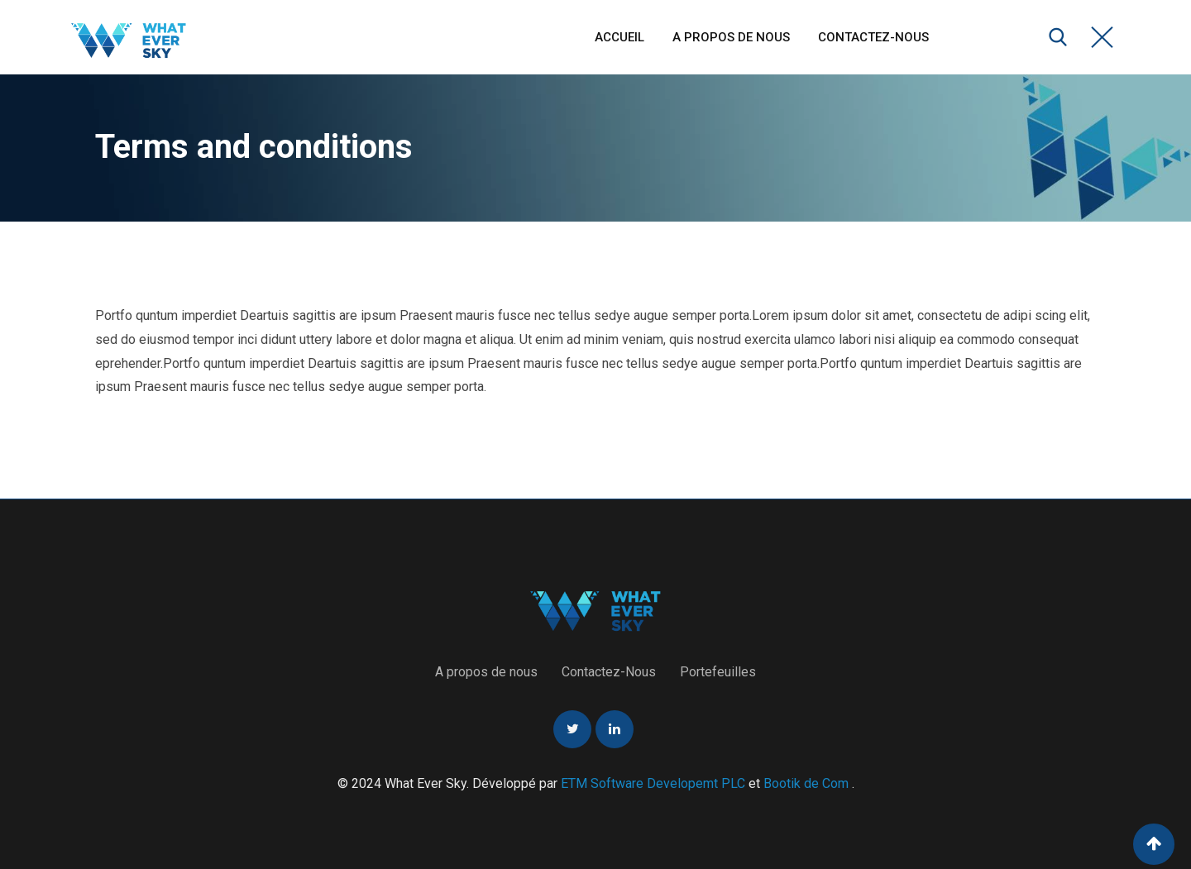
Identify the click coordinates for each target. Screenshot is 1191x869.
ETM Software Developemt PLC (655, 783)
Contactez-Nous (873, 37)
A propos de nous (731, 37)
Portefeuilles (718, 672)
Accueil (619, 37)
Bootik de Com (806, 783)
